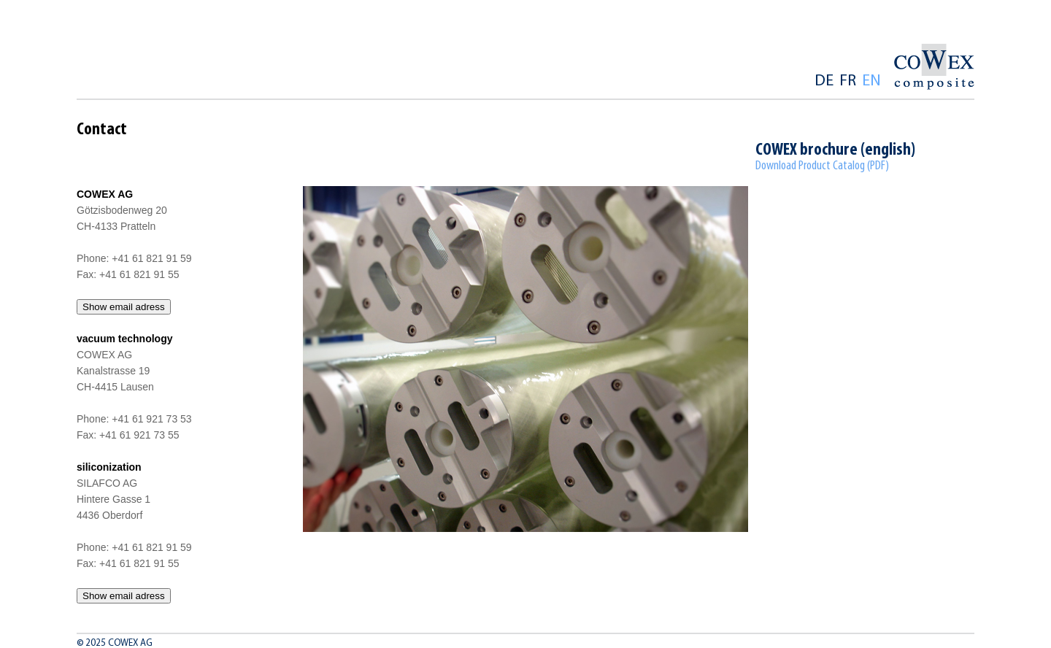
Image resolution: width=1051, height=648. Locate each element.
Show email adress (123, 306)
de (824, 81)
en (871, 81)
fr (847, 81)
